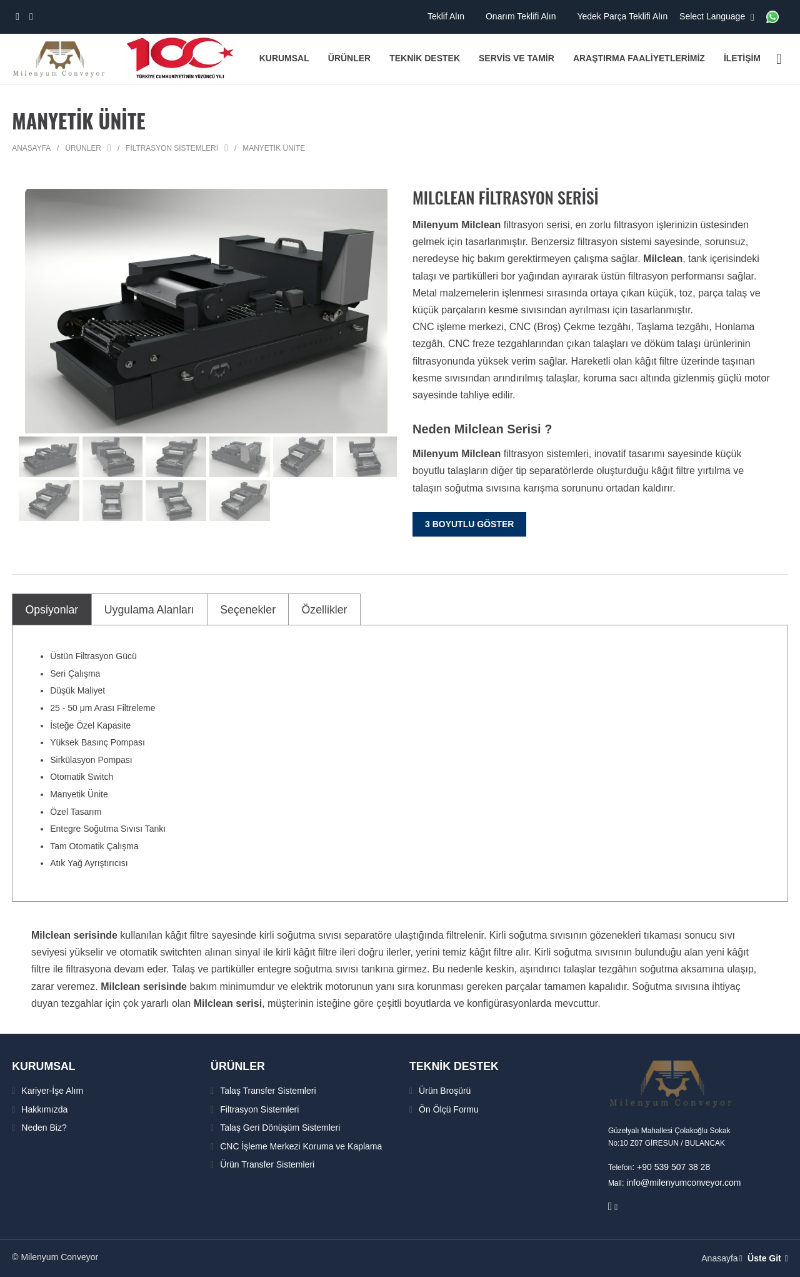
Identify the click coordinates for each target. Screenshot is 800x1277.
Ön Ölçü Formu (449, 1109)
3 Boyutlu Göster (469, 524)
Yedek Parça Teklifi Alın (623, 16)
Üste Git (768, 1258)
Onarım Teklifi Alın (522, 16)
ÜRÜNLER (241, 1066)
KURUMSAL (47, 1066)
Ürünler (83, 148)
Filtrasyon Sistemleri (172, 148)
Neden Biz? (43, 1128)
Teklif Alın (447, 16)
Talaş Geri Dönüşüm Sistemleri (280, 1128)
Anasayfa (31, 148)
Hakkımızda (44, 1109)
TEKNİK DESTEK (459, 1066)
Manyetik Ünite (273, 148)
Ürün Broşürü (445, 1091)
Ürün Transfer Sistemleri (267, 1164)
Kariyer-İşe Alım (52, 1091)
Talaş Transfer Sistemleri (268, 1091)
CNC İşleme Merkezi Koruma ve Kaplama (301, 1146)
